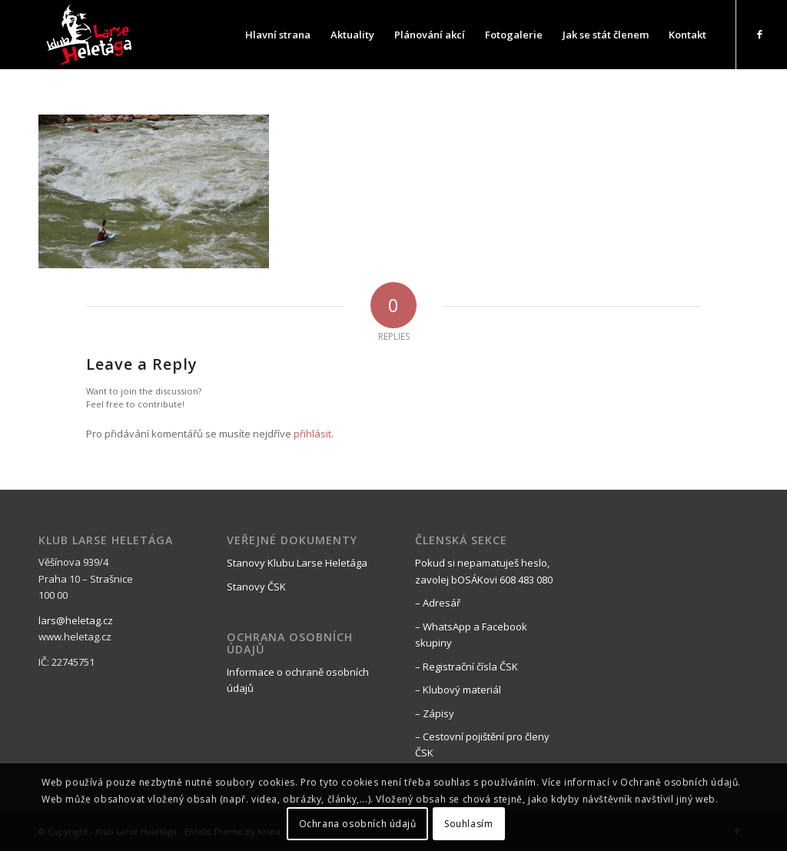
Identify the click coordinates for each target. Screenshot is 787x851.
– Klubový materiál (458, 689)
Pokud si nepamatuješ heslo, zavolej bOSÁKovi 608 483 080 (484, 571)
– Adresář (437, 603)
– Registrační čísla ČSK (466, 666)
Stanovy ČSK (256, 586)
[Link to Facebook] (760, 33)
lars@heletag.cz (75, 620)
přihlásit (312, 433)
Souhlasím (468, 823)
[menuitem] (277, 34)
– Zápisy (434, 713)
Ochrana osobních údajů (358, 823)
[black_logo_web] (90, 34)
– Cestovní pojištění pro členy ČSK (482, 745)
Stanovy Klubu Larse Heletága (297, 563)
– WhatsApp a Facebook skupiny (471, 635)
